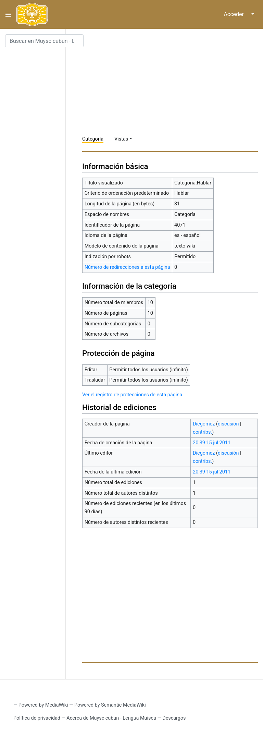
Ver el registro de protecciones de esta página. (133, 395)
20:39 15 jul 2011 (211, 443)
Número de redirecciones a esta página (127, 267)
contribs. (202, 432)
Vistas (121, 139)
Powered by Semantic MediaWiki (110, 705)
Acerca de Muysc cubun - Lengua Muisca (111, 718)
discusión (228, 424)
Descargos (174, 718)
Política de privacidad (36, 718)
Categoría (92, 139)
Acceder (234, 14)
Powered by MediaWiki (43, 705)
